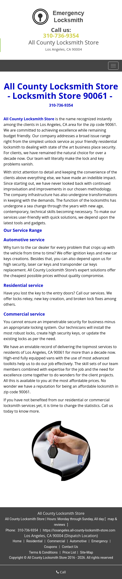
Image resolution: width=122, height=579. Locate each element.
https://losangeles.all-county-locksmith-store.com (79, 530)
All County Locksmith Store (29, 118)
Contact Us (70, 547)
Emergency (99, 541)
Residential (34, 541)
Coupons (50, 547)
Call (61, 572)
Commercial (56, 541)
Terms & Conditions (43, 552)
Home (17, 541)
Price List (69, 552)
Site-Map (86, 552)
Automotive (78, 541)
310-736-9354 (61, 35)
